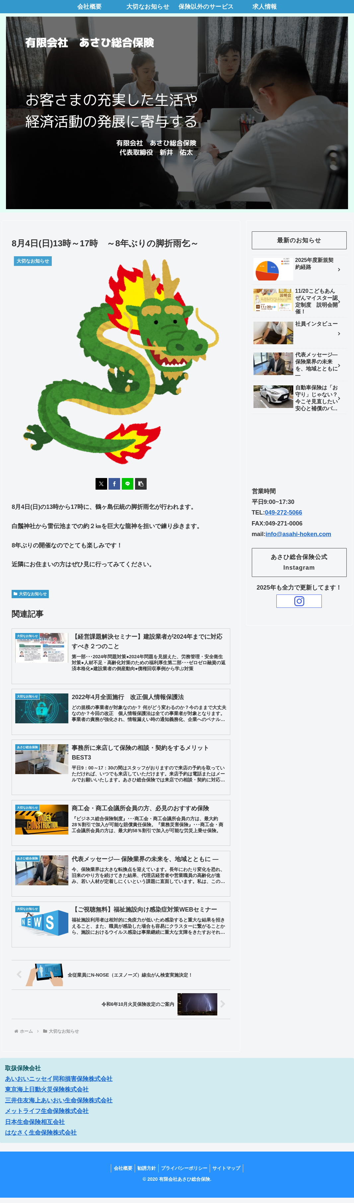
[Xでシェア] (101, 484)
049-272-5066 (283, 512)
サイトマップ (229, 1173)
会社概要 (120, 1173)
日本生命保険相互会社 (35, 1127)
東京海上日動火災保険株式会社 (47, 1095)
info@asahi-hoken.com (298, 534)
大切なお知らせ (30, 594)
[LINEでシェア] (127, 484)
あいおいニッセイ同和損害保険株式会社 (58, 1084)
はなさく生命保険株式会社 (41, 1138)
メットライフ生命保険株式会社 (47, 1116)
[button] (141, 484)
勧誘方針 (145, 1173)
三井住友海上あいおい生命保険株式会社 (58, 1105)
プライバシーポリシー (185, 1173)
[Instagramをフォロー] (299, 601)
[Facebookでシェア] (114, 484)
